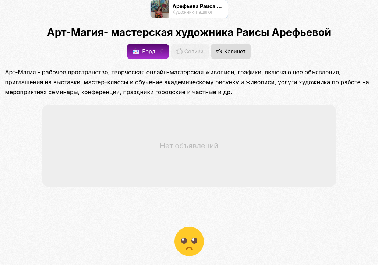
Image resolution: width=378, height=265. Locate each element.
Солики (190, 51)
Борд (148, 51)
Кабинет (230, 51)
